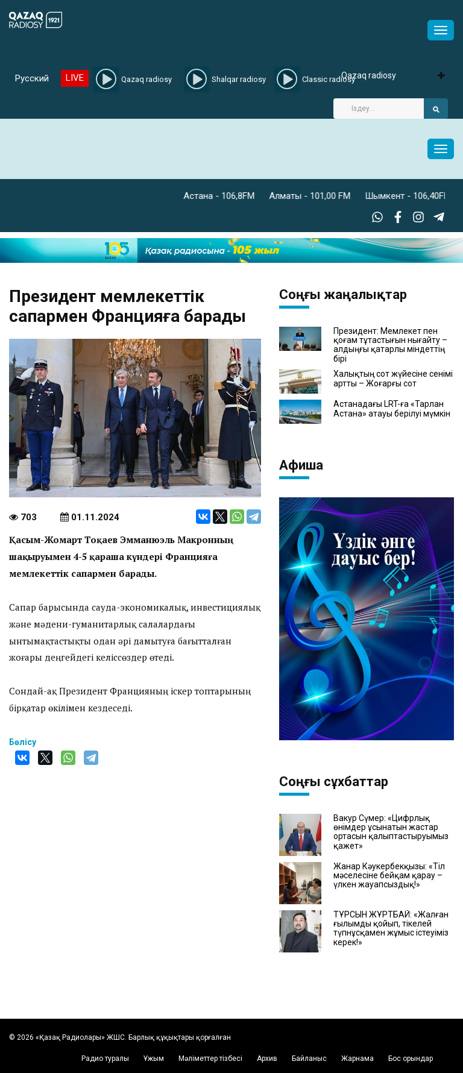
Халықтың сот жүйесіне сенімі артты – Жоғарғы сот (393, 379)
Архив (267, 1058)
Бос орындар (410, 1058)
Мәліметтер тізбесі (210, 1058)
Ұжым (153, 1058)
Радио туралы (105, 1058)
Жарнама (357, 1058)
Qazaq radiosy (368, 75)
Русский (32, 78)
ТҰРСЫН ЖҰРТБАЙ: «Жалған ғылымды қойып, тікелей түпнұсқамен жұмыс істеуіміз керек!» (391, 928)
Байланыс (309, 1058)
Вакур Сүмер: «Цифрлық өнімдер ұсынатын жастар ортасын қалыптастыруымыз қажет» (391, 832)
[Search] (378, 108)
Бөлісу (22, 742)
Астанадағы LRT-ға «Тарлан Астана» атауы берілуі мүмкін (391, 409)
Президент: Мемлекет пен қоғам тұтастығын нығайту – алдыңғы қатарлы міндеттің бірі (390, 345)
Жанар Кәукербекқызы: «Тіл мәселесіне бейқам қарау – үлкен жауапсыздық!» (389, 876)
